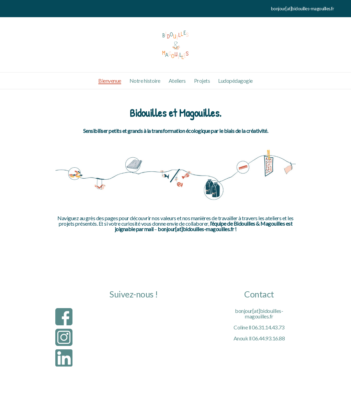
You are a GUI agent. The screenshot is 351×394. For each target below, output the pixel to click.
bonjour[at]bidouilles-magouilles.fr (259, 313)
